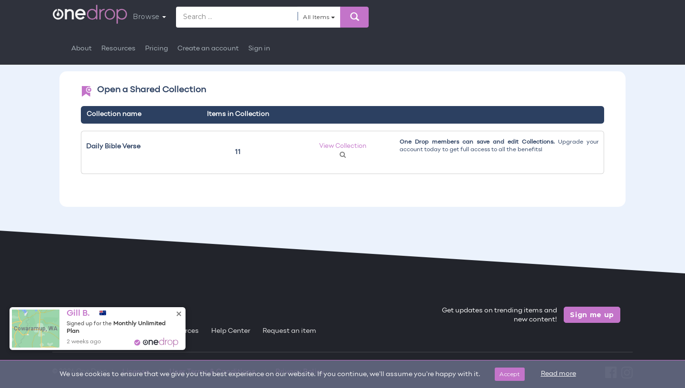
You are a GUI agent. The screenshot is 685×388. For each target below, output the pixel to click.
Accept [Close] (509, 374)
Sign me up (592, 314)
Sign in (259, 49)
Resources (118, 49)
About (81, 49)
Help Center (230, 331)
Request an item (289, 331)
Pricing (156, 49)
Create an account (208, 49)
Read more (558, 374)
